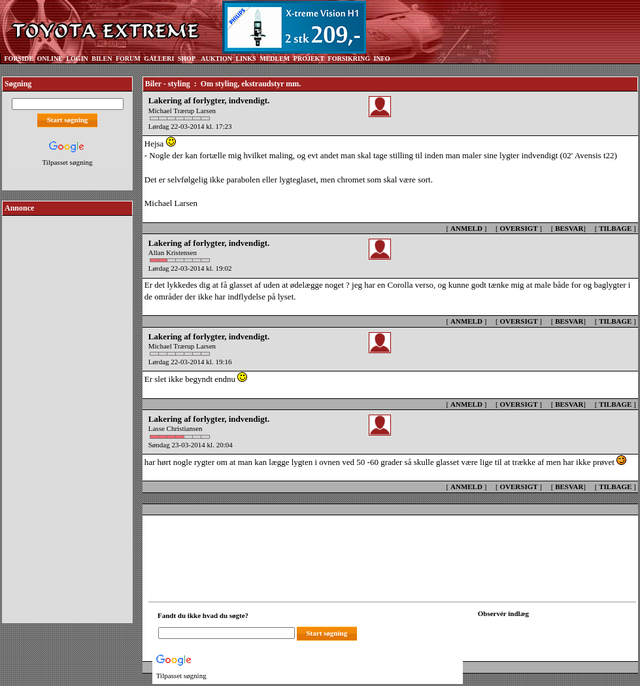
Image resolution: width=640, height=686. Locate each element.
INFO (381, 58)
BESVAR (569, 228)
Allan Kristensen (172, 252)
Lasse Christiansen (175, 428)
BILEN (102, 58)
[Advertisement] (67, 414)
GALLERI (159, 58)
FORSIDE (19, 58)
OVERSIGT (518, 228)
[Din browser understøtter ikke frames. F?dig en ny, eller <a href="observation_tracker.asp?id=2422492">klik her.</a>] (537, 632)
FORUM (128, 58)
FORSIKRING (349, 58)
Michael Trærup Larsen (182, 110)
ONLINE (49, 58)
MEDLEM (275, 58)
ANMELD (466, 228)
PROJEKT (309, 58)
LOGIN (77, 58)
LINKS (246, 58)
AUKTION (216, 58)
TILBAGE (615, 228)
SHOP (186, 58)
